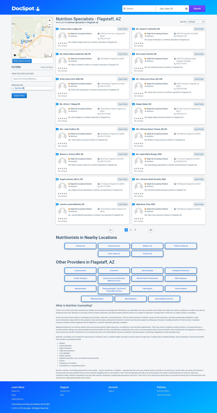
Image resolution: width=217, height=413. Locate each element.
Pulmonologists (181, 289)
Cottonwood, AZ (114, 246)
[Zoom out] (50, 24)
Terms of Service (164, 395)
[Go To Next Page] (150, 230)
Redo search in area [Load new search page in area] (22, 61)
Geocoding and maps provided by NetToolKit (31, 404)
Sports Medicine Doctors (164, 299)
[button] (196, 22)
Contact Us (65, 391)
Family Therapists (80, 278)
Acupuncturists (80, 271)
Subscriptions (17, 399)
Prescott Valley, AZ (181, 246)
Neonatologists (80, 289)
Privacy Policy (163, 391)
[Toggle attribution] (14, 55)
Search (197, 8)
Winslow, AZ (80, 246)
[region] (32, 37)
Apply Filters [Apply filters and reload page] (19, 96)
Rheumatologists (97, 299)
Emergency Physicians (180, 271)
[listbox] (32, 88)
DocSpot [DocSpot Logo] (25, 8)
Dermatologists (147, 271)
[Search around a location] (172, 8)
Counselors (114, 271)
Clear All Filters (47, 67)
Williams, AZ (147, 246)
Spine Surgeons (130, 299)
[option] (34, 88)
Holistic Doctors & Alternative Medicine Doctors (114, 279)
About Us (16, 391)
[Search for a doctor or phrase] (139, 8)
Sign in (111, 391)
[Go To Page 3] (135, 230)
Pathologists (147, 289)
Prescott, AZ (147, 254)
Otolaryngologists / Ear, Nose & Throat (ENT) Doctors (114, 290)
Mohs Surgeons (181, 278)
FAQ (62, 395)
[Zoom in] (50, 20)
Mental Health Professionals (147, 278)
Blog (14, 395)
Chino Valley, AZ (114, 254)
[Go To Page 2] (130, 230)
